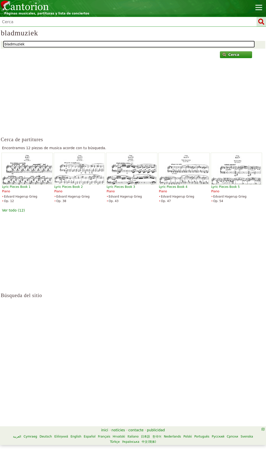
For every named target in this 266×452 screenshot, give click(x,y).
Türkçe (115, 442)
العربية (17, 436)
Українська (130, 442)
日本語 (145, 436)
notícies (118, 430)
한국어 (156, 436)
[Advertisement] (133, 99)
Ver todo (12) (13, 210)
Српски (232, 436)
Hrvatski (119, 436)
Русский (218, 436)
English (75, 436)
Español (89, 436)
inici (104, 430)
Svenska (247, 436)
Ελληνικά (61, 436)
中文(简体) (149, 442)
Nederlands (172, 436)
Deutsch (46, 436)
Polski (187, 436)
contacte (135, 430)
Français (104, 436)
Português (201, 436)
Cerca (231, 55)
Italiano (133, 436)
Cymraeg (30, 436)
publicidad (156, 430)
